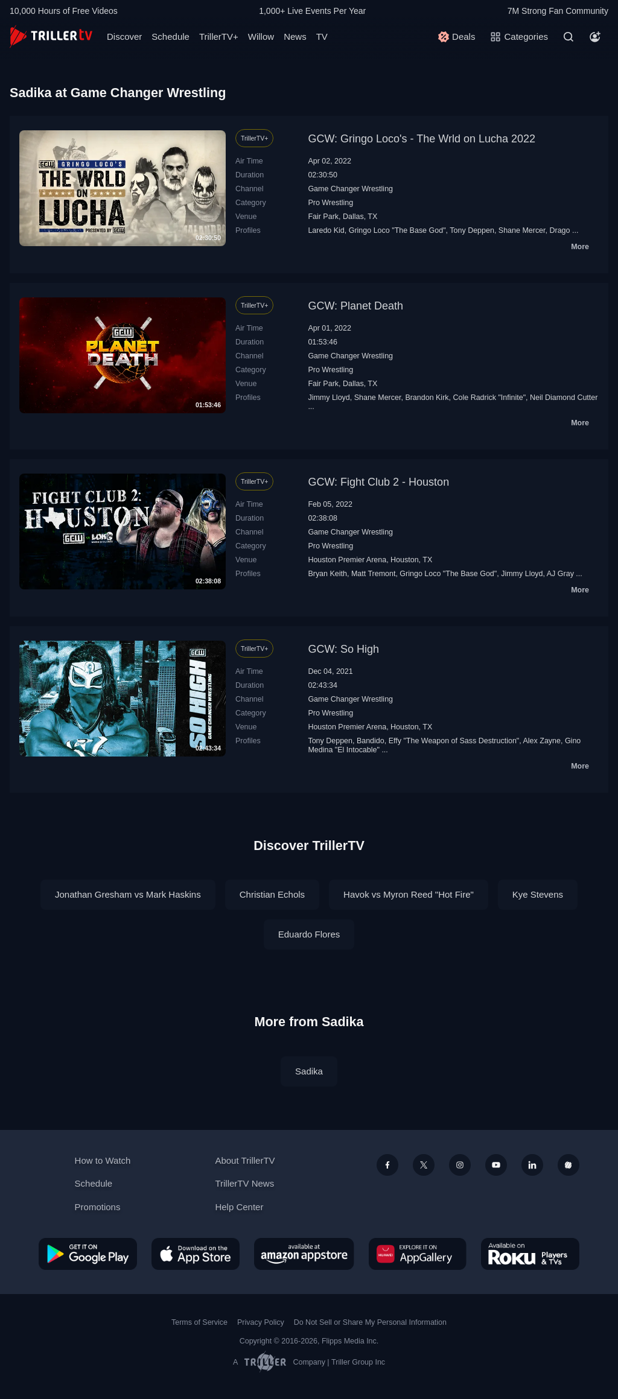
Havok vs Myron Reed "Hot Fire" (408, 894)
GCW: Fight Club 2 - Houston (378, 482)
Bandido (370, 741)
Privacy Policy (260, 1322)
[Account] (595, 37)
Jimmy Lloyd (328, 397)
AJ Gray (560, 573)
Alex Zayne (542, 741)
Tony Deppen (472, 230)
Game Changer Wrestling (350, 189)
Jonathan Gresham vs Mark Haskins (128, 894)
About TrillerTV (245, 1160)
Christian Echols (272, 894)
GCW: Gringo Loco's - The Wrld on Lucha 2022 (421, 139)
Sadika (309, 1071)
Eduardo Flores (309, 934)
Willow (261, 36)
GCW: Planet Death (355, 306)
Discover (124, 36)
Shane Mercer (522, 230)
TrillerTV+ (218, 36)
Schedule (170, 36)
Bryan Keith (327, 573)
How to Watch (103, 1160)
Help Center (239, 1207)
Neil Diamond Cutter (563, 397)
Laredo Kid (326, 230)
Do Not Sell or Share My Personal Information (370, 1322)
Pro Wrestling (330, 202)
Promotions (98, 1207)
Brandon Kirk (426, 397)
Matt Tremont (373, 573)
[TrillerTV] (51, 36)
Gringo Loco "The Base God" (397, 230)
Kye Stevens (537, 894)
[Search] (568, 37)
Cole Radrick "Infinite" (489, 397)
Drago (559, 230)
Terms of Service (199, 1322)
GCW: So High (343, 649)
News (295, 36)
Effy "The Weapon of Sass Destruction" (454, 741)
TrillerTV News (244, 1183)
